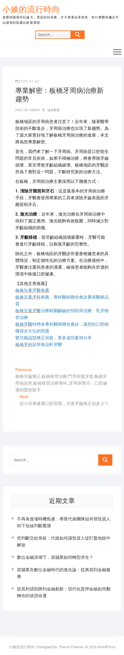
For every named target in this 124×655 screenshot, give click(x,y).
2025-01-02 (27, 81)
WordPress (107, 647)
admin (34, 110)
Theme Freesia (71, 647)
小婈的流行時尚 (31, 9)
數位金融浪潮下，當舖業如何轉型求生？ (55, 557)
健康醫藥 (53, 110)
